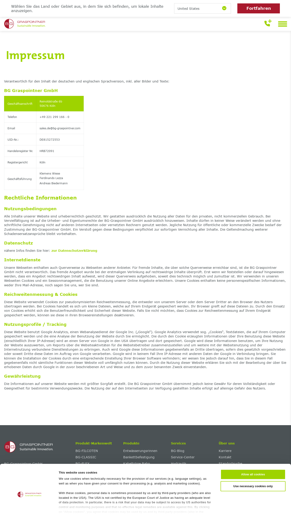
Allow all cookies (253, 451)
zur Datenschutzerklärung (74, 250)
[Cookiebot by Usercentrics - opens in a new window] (29, 506)
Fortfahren (258, 8)
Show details (221, 505)
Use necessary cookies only (253, 463)
